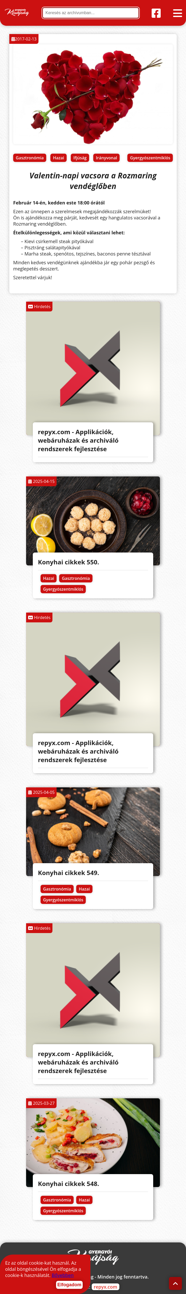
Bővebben (63, 1275)
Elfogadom (69, 1284)
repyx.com (105, 1287)
